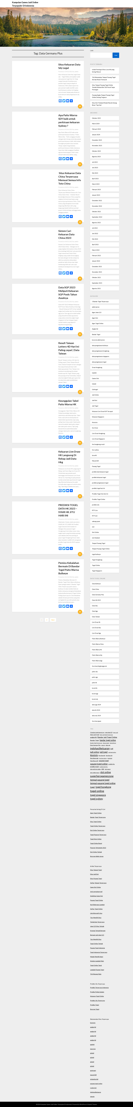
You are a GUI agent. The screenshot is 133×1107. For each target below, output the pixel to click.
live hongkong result (98, 444)
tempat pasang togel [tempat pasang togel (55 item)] (99, 779)
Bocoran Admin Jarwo (96, 856)
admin (62, 68)
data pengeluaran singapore (100, 356)
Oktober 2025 (96, 118)
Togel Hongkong (97, 560)
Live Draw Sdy (96, 627)
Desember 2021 (97, 266)
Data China (95, 589)
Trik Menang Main (95, 974)
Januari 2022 (96, 261)
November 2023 (97, 145)
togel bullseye (96, 554)
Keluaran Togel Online (97, 996)
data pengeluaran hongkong (100, 351)
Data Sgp (95, 611)
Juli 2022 (95, 228)
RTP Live (95, 510)
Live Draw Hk (96, 622)
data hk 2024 (96, 710)
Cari (91, 50)
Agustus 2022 (96, 222)
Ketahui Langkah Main (97, 961)
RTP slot (94, 516)
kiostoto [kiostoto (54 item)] (94, 755)
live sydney (95, 450)
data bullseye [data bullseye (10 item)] (113, 743)
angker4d (93, 1027)
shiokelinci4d (94, 1079)
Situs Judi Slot (94, 874)
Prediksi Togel (94, 1005)
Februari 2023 (96, 189)
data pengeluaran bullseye (100, 345)
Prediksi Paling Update (97, 992)
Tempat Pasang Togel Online (101, 549)
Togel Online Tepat (96, 965)
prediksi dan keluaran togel (100, 472)
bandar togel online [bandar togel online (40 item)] (108, 740)
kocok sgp (95, 693)
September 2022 (97, 217)
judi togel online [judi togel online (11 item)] (112, 752)
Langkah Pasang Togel (97, 970)
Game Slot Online (95, 887)
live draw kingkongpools (99, 666)
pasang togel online (96, 1083)
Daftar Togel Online (96, 909)
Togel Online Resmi (96, 843)
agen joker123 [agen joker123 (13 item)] (108, 732)
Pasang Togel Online (96, 900)
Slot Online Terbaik (96, 852)
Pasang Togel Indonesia (97, 948)
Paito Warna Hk (97, 649)
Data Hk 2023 (96, 600)
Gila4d (94, 384)
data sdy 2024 (96, 715)
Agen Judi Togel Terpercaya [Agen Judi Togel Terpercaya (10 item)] (106, 734)
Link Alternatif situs (96, 913)
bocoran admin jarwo (98, 340)
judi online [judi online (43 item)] (94, 752)
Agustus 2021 (96, 288)
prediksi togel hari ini (98, 488)
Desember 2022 (97, 200)
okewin (92, 1096)
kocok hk (94, 688)
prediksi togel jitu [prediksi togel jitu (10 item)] (104, 766)
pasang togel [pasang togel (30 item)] (104, 761)
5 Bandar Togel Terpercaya (100, 301)
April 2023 (95, 178)
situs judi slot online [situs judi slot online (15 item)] (95, 769)
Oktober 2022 (96, 211)
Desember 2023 (97, 140)
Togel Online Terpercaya (97, 826)
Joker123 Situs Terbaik (97, 926)
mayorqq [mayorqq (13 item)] (110, 758)
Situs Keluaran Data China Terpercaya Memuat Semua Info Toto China (61, 146)
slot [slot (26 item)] (102, 769)
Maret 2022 (95, 250)
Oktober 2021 (96, 277)
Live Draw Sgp (96, 633)
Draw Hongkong (97, 367)
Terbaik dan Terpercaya (97, 922)
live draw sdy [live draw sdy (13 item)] (109, 755)
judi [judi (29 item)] (111, 749)
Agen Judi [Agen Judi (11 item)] (115, 732)
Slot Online (95, 532)
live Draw (95, 428)
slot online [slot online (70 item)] (105, 772)
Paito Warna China (98, 644)
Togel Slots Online (95, 839)
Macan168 (95, 461)
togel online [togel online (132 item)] (97, 791)
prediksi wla (95, 505)
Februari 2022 (96, 255)
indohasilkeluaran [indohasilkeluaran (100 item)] (100, 748)
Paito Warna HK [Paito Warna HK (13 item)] (94, 761)
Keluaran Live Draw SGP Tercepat (102, 411)
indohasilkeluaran (95, 1092)
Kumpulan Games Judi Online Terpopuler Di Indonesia (25, 4)
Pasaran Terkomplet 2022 (98, 848)
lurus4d (94, 455)
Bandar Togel (96, 334)
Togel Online (96, 565)
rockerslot (93, 1088)
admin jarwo (95, 307)
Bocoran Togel (94, 1009)
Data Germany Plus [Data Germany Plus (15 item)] (95, 745)
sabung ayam (96, 521)
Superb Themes (92, 1104)
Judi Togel (95, 406)
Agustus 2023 (96, 156)
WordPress (83, 1104)
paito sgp (95, 677)
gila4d (92, 1053)
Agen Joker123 (96, 312)
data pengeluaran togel (99, 362)
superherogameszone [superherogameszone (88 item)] (102, 776)
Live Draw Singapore (98, 439)
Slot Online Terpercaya (97, 830)
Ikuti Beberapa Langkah (97, 904)
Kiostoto (95, 422)
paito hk (94, 682)
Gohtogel (95, 389)
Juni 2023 (95, 167)
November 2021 (97, 272)
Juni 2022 (95, 233)
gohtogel (93, 1070)
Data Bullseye (96, 583)
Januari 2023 (96, 195)
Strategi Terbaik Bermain (97, 930)
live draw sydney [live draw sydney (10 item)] (103, 758)
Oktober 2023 (96, 151)
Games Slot (95, 378)
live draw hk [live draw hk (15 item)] (102, 755)
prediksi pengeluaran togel (100, 483)
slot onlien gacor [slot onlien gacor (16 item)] (95, 772)
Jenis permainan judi (96, 891)
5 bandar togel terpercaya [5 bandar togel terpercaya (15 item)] (97, 732)
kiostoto (92, 1023)
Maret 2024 (95, 123)
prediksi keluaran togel (99, 477)
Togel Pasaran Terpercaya (98, 835)
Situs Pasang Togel (96, 878)
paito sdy (95, 671)
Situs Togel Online (95, 821)
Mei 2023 (95, 173)
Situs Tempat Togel (96, 870)
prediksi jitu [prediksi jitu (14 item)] (111, 764)
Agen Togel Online (97, 323)
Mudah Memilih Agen (96, 957)
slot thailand (96, 538)
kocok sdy (95, 699)
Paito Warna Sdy (97, 655)
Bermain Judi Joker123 (97, 935)
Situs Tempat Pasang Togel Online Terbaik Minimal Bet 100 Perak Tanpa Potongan (103, 87)
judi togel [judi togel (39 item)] (104, 752)
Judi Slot (94, 400)
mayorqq (93, 1049)
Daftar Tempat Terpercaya (98, 883)
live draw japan (96, 721)
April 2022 (95, 244)
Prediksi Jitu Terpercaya (97, 1000)
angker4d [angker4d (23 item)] (93, 737)
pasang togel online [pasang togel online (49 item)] (99, 764)
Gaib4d (94, 373)
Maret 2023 (95, 184)
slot (93, 527)
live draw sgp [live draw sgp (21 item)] (94, 758)
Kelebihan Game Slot (96, 896)
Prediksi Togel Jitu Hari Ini (100, 494)
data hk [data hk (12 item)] (103, 745)
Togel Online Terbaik (96, 943)
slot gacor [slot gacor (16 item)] (108, 769)
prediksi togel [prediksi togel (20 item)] (94, 766)
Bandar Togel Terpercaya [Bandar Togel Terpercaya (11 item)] (96, 743)
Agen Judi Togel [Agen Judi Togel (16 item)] (94, 734)
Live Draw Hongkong (98, 433)
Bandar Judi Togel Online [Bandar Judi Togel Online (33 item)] (107, 737)
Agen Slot (95, 318)
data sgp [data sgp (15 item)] (108, 745)
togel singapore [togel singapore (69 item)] (98, 795)
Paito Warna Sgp (97, 660)
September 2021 (97, 283)
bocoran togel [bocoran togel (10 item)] (106, 743)
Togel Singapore (97, 571)
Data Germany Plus (98, 594)
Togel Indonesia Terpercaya (98, 952)
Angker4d (95, 329)
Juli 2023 (95, 162)
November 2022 (97, 206)
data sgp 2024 (96, 704)
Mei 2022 (95, 239)
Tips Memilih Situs (95, 917)
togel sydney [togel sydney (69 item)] (96, 798)
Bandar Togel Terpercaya (98, 817)
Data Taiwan (96, 617)
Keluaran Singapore (98, 417)
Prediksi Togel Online (98, 499)
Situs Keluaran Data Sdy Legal (60, 64)
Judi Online (95, 395)
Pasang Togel (96, 466)
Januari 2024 (96, 134)
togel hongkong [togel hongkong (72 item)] (103, 787)
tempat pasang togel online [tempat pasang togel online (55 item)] (102, 783)
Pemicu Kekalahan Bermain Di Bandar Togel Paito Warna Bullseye (60, 432)
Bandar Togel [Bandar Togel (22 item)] (94, 740)
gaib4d (92, 1044)
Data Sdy (95, 605)
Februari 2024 (96, 129)
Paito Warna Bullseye (98, 638)
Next (53, 473)
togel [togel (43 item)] (92, 787)
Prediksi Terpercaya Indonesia (99, 987)
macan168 (93, 1075)
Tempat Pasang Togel (98, 543)
